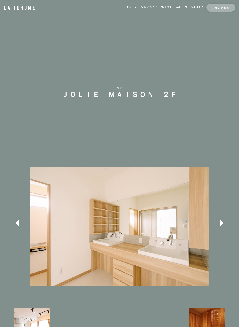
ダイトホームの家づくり (135, 10)
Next (222, 223)
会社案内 (175, 10)
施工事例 (160, 10)
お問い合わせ (213, 11)
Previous (17, 223)
